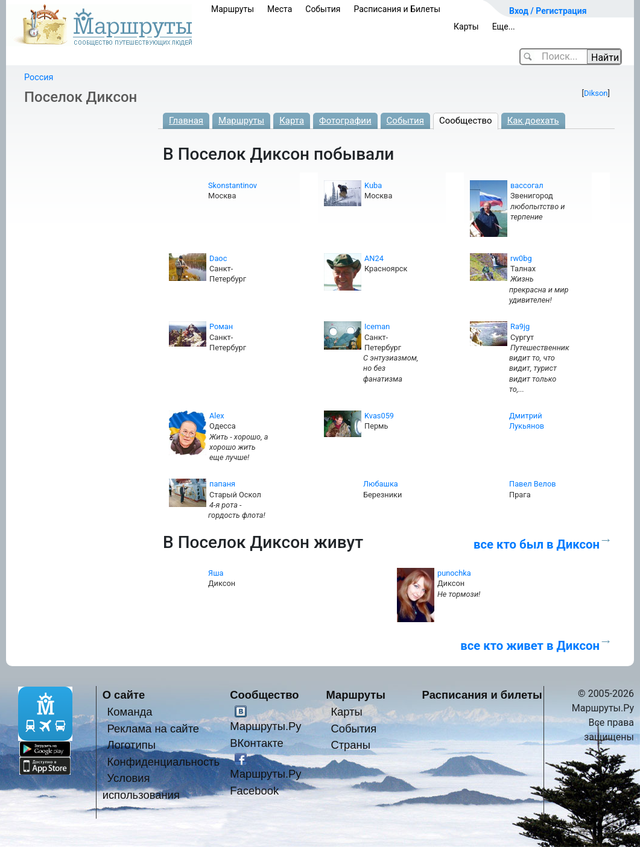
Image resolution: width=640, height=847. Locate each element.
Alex (216, 415)
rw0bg (521, 258)
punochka (454, 573)
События (322, 9)
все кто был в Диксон (537, 544)
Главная (186, 120)
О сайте (124, 694)
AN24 (374, 258)
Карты (466, 26)
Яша (215, 573)
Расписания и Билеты (396, 9)
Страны (350, 744)
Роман (221, 326)
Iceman (377, 326)
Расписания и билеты (482, 694)
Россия (38, 77)
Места (279, 9)
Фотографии (345, 120)
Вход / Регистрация (548, 11)
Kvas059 (379, 415)
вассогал (526, 185)
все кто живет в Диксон (530, 645)
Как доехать (533, 120)
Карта (291, 120)
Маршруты (232, 9)
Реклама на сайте (153, 728)
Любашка (380, 483)
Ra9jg (520, 326)
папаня (222, 483)
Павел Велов (532, 483)
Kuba (373, 185)
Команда (130, 711)
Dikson (596, 93)
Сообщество (465, 120)
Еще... (503, 26)
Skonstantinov (232, 185)
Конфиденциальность (163, 761)
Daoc (218, 258)
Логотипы (131, 744)
